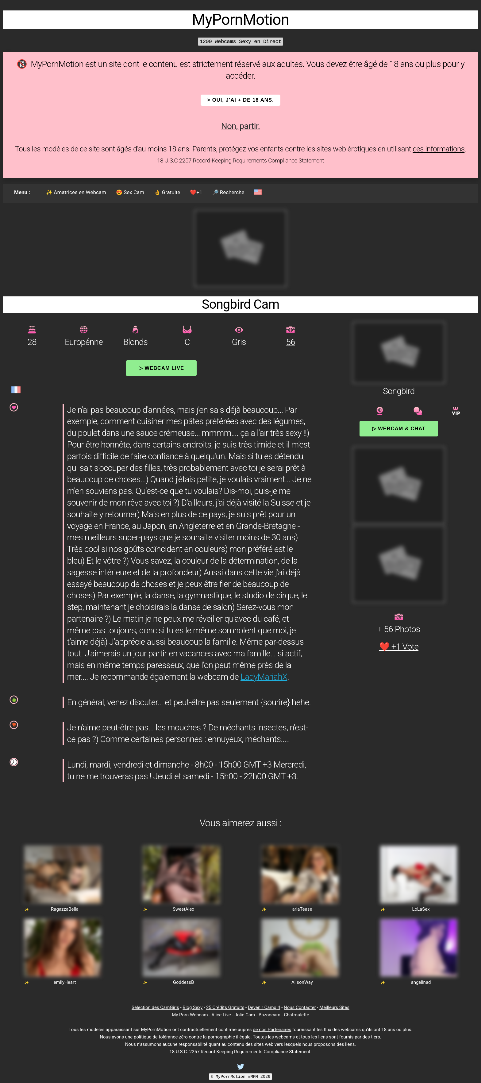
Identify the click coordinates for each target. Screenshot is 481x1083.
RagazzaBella (65, 909)
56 (290, 342)
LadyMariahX (263, 677)
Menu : (22, 192)
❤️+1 (196, 192)
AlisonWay (302, 982)
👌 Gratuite (167, 192)
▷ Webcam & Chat (398, 428)
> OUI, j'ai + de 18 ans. (240, 100)
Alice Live (221, 1015)
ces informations (438, 149)
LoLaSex (420, 909)
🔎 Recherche (228, 192)
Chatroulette (296, 1015)
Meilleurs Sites (334, 1007)
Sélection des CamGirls (155, 1007)
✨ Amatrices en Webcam (76, 192)
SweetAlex (183, 909)
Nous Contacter (300, 1007)
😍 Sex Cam (130, 192)
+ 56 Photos (399, 629)
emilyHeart (65, 982)
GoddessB (183, 982)
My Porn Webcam (190, 1015)
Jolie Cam (244, 1015)
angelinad (421, 982)
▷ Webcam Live (161, 368)
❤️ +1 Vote (399, 647)
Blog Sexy (192, 1007)
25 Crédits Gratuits (225, 1007)
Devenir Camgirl (264, 1007)
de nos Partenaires (272, 1029)
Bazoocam (269, 1015)
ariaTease (302, 909)
